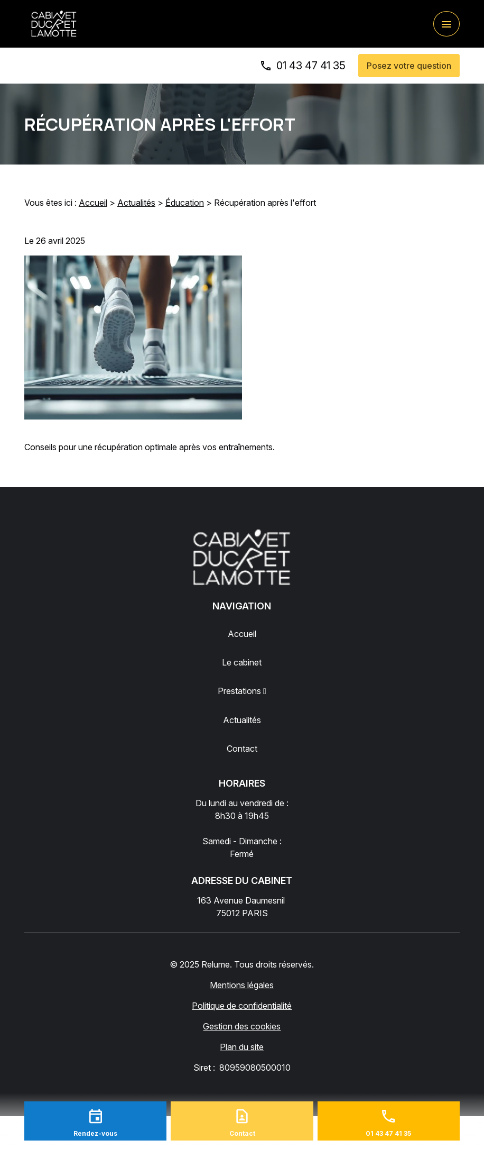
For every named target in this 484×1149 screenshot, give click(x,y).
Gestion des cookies (242, 1026)
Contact (242, 748)
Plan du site (242, 1047)
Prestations (239, 691)
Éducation (184, 202)
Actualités (136, 202)
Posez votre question (409, 65)
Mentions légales (242, 985)
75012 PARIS (242, 906)
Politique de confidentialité (242, 1005)
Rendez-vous (95, 1133)
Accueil (93, 202)
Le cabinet (242, 662)
